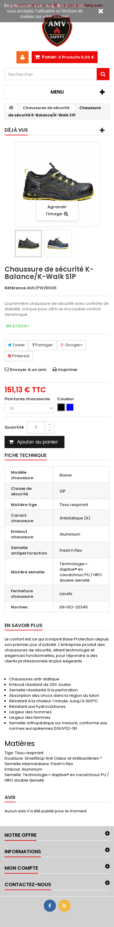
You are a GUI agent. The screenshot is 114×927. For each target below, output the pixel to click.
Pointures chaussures (28, 399)
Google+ (71, 345)
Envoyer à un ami (28, 370)
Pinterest (18, 356)
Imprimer (68, 370)
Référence (15, 288)
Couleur (66, 399)
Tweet (16, 345)
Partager (42, 345)
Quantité (14, 427)
